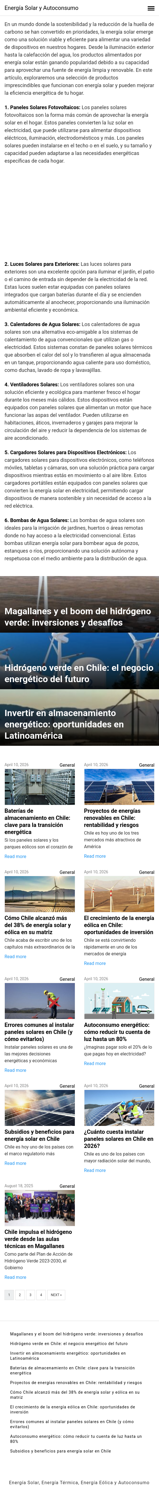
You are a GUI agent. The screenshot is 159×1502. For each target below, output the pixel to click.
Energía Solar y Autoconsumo (42, 8)
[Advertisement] (79, 213)
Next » (56, 1295)
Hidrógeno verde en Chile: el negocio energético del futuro (69, 1343)
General (67, 765)
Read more (15, 856)
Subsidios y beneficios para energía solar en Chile (60, 1451)
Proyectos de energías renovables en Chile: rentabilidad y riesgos (76, 1382)
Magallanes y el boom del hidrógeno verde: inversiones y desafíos (76, 1334)
